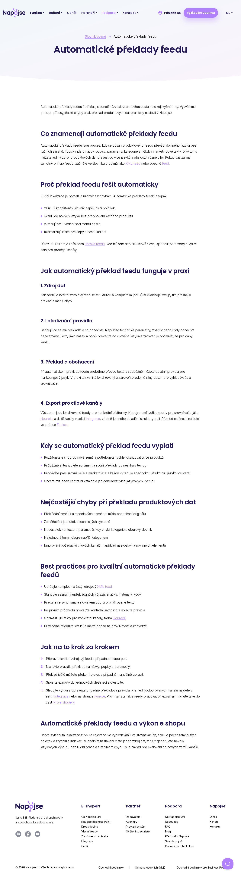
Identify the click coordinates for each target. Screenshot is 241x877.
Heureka (46, 419)
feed (165, 163)
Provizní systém (135, 826)
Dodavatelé (133, 816)
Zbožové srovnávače (94, 836)
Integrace (93, 419)
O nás (213, 816)
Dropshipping (89, 826)
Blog (168, 831)
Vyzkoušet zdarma (201, 13)
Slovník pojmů (95, 36)
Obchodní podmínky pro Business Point (201, 867)
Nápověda (171, 821)
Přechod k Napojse (177, 836)
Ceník (84, 846)
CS (228, 13)
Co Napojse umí (91, 816)
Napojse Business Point (95, 821)
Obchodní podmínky (111, 867)
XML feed (133, 163)
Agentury (131, 821)
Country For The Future (179, 846)
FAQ (167, 826)
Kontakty (215, 826)
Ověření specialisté (138, 831)
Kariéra (214, 821)
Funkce (62, 425)
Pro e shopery (64, 702)
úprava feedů (95, 244)
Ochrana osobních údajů (150, 867)
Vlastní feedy (89, 831)
